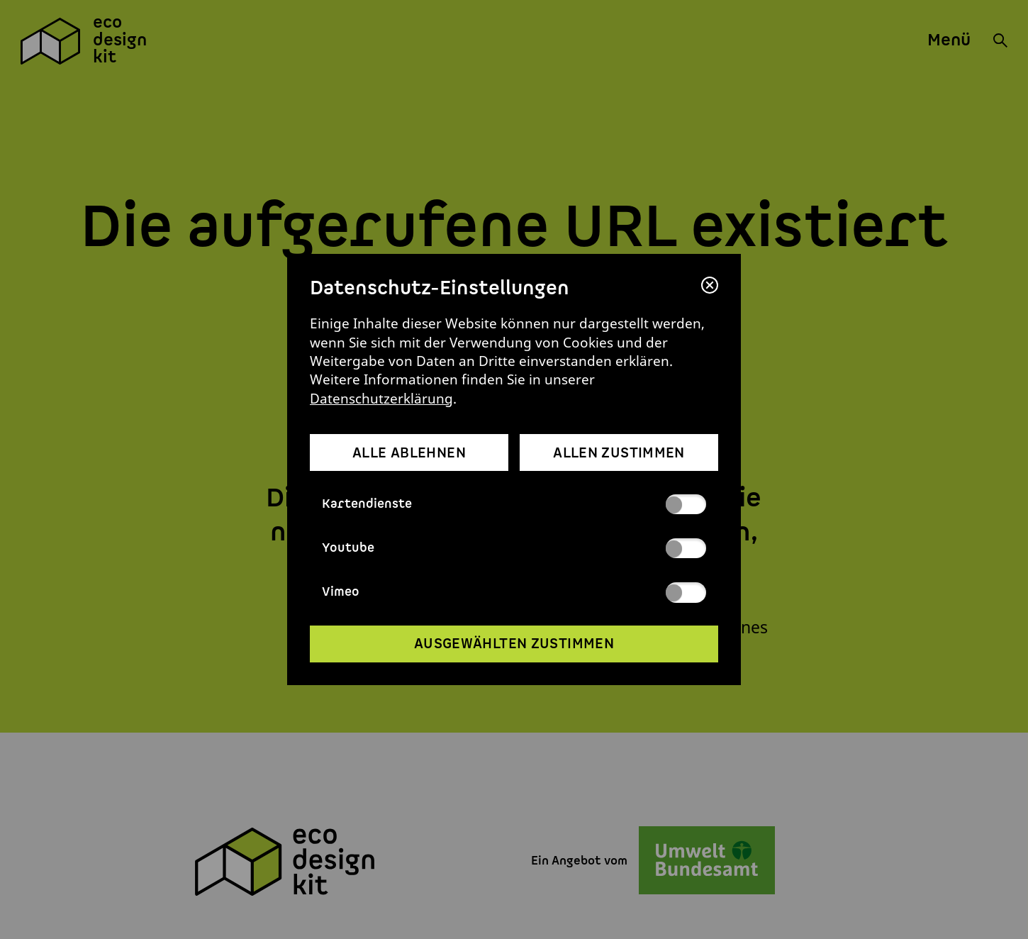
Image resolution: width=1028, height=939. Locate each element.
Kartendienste (514, 504)
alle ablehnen (409, 453)
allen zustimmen (619, 453)
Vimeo (514, 592)
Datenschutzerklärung (381, 398)
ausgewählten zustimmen (514, 644)
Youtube (514, 548)
